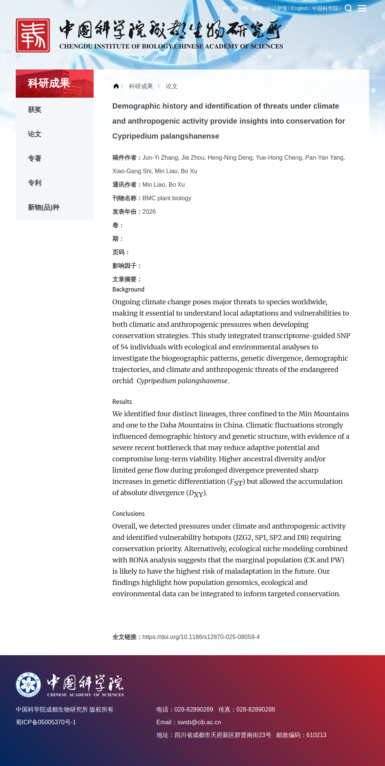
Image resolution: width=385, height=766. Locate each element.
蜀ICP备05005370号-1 (46, 722)
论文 (34, 134)
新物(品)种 (43, 207)
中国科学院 (325, 8)
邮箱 (257, 8)
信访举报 (276, 8)
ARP (228, 8)
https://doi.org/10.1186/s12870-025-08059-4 (201, 637)
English (299, 8)
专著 (34, 158)
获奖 (34, 109)
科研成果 (141, 86)
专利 (34, 183)
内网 (243, 8)
